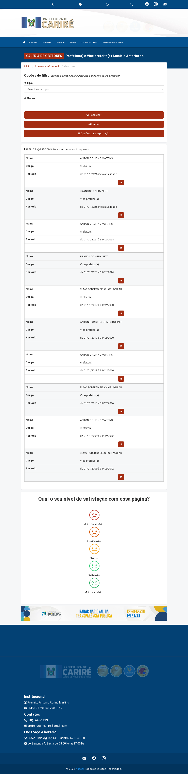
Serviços (73, 42)
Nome (29, 98)
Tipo (28, 82)
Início (27, 66)
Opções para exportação (94, 133)
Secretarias (61, 42)
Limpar (94, 124)
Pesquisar (94, 114)
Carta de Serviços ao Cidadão (113, 42)
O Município (34, 42)
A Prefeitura (47, 42)
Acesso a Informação (48, 66)
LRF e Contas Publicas (90, 42)
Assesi (80, 768)
